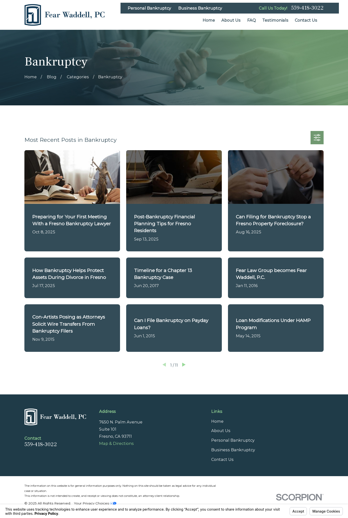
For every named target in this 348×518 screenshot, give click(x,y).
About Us (220, 430)
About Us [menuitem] (231, 20)
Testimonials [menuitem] (275, 20)
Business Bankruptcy (200, 8)
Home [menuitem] (209, 20)
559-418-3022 (307, 8)
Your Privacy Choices (95, 503)
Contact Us (222, 459)
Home (217, 421)
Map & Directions (116, 443)
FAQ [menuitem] (251, 20)
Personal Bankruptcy (149, 8)
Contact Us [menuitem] (306, 20)
